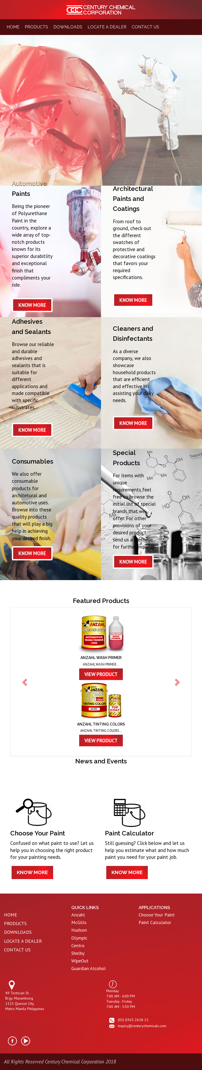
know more (32, 305)
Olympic (79, 938)
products (36, 26)
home (13, 26)
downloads (67, 26)
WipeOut (79, 961)
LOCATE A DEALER (23, 941)
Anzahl (78, 915)
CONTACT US (17, 950)
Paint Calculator (155, 922)
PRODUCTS (15, 923)
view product (101, 674)
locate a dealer (107, 26)
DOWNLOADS (18, 932)
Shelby (77, 953)
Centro (77, 945)
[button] (25, 681)
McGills (79, 922)
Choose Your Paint (157, 915)
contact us (145, 26)
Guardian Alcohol (88, 968)
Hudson (79, 930)
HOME (10, 915)
